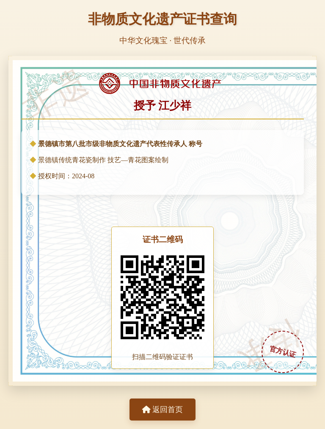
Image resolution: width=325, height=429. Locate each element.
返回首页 (162, 409)
